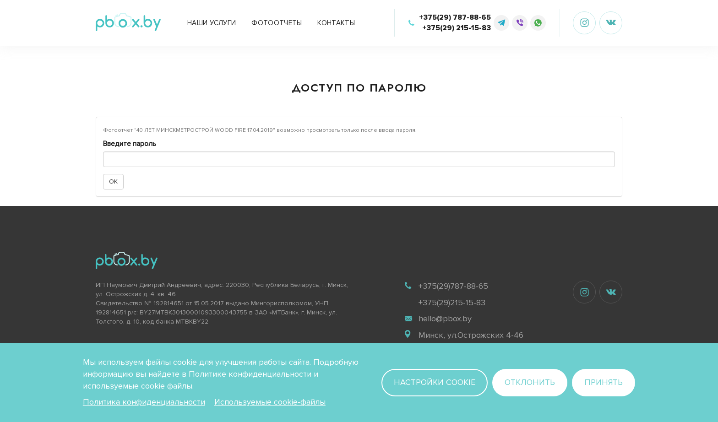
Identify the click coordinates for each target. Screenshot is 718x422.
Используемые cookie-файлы (270, 402)
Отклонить (530, 382)
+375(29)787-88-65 (453, 286)
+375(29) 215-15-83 (456, 27)
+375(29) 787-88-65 (455, 17)
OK (113, 181)
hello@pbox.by (445, 319)
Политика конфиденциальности (144, 402)
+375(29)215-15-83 (452, 303)
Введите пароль (129, 143)
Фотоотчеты (276, 23)
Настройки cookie (434, 382)
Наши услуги (211, 23)
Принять (603, 382)
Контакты (335, 23)
